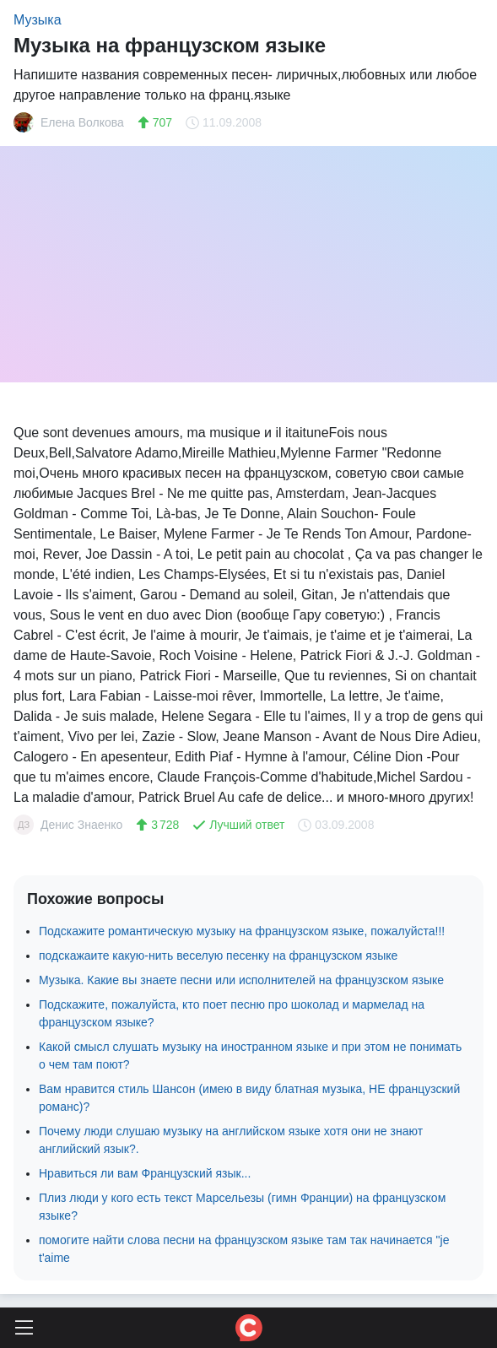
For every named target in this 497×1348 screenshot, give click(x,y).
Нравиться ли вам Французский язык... (145, 1173)
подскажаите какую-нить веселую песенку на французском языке (218, 955)
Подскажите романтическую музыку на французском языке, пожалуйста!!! (242, 931)
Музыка (38, 20)
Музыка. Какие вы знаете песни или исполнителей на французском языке (241, 980)
